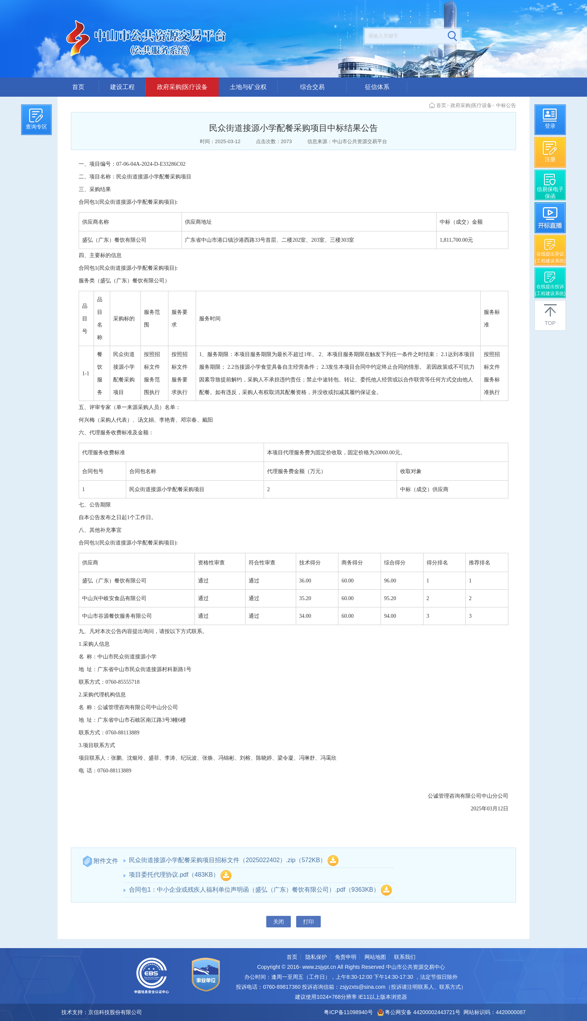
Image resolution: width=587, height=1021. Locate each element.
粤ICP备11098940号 (348, 1012)
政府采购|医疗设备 (182, 87)
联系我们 (405, 957)
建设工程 (122, 87)
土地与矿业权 (248, 87)
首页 (78, 87)
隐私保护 (316, 957)
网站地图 (375, 957)
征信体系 (377, 87)
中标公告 (506, 105)
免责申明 (345, 957)
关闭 (278, 922)
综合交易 (312, 87)
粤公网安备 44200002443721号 (419, 1012)
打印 (308, 922)
